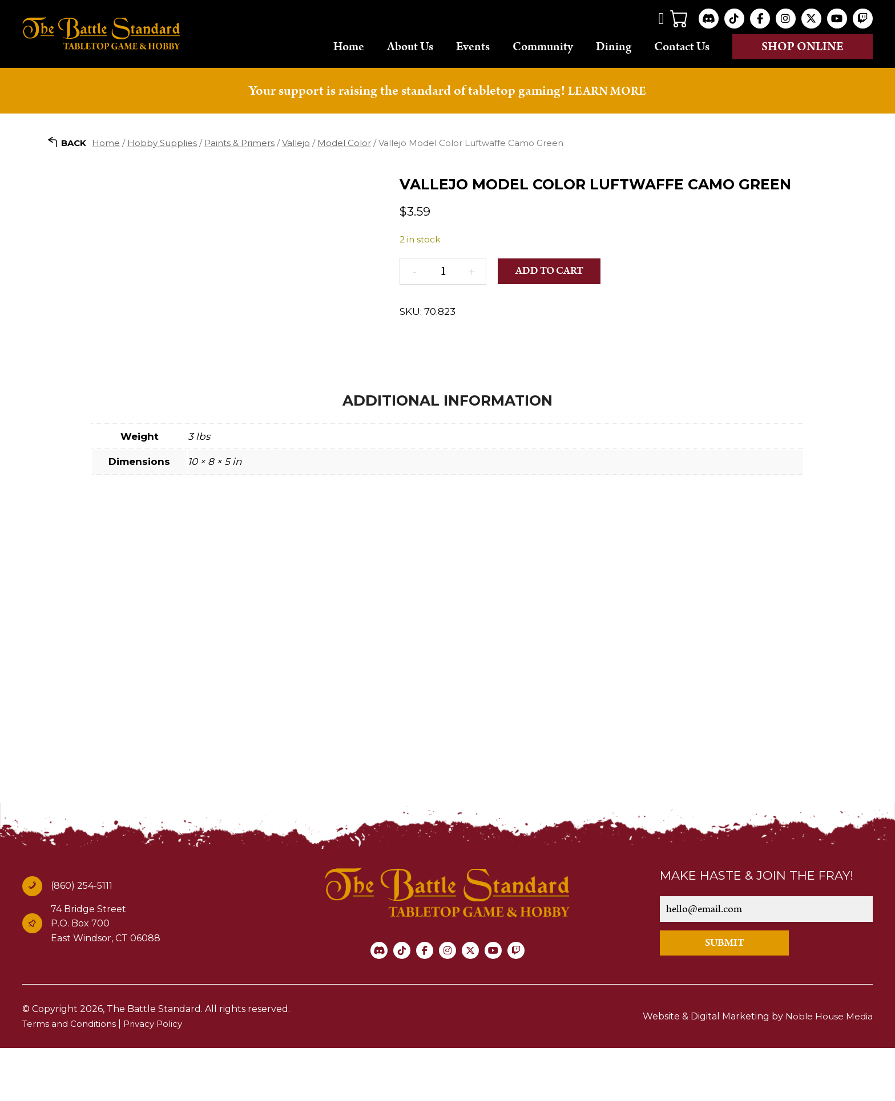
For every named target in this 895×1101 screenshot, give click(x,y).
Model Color (344, 142)
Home (348, 46)
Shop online (802, 46)
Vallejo (296, 142)
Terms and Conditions (71, 1076)
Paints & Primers (239, 142)
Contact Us (681, 46)
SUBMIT (745, 995)
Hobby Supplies (162, 142)
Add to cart (555, 271)
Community (543, 46)
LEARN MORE (607, 90)
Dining (613, 46)
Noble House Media (828, 1069)
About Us (410, 46)
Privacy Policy (159, 1076)
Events (473, 46)
